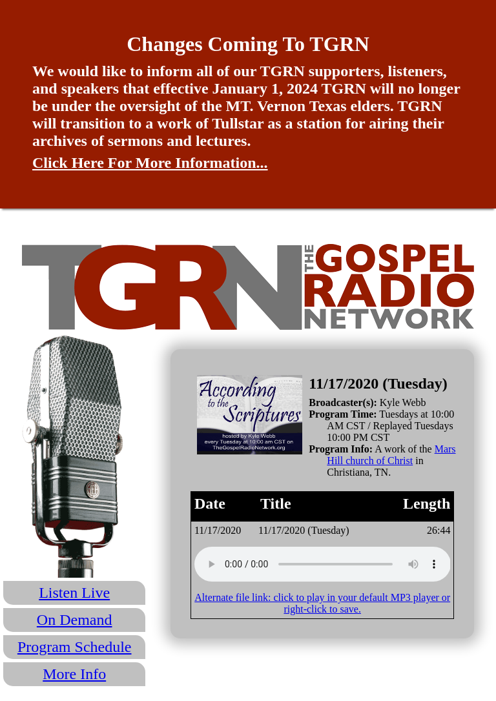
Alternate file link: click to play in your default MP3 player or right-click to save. (322, 603)
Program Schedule (74, 646)
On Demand (74, 619)
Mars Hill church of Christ (391, 454)
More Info (74, 673)
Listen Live (74, 592)
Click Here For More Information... (150, 162)
